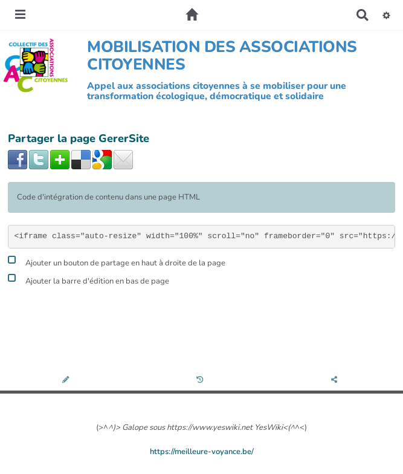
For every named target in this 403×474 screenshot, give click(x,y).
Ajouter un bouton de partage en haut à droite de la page (116, 261)
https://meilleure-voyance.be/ (202, 451)
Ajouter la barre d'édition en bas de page (88, 280)
